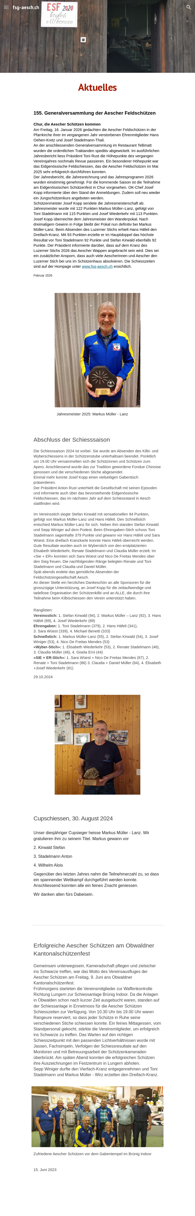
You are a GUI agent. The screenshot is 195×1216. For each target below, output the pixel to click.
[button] (6, 7)
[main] (97, 87)
